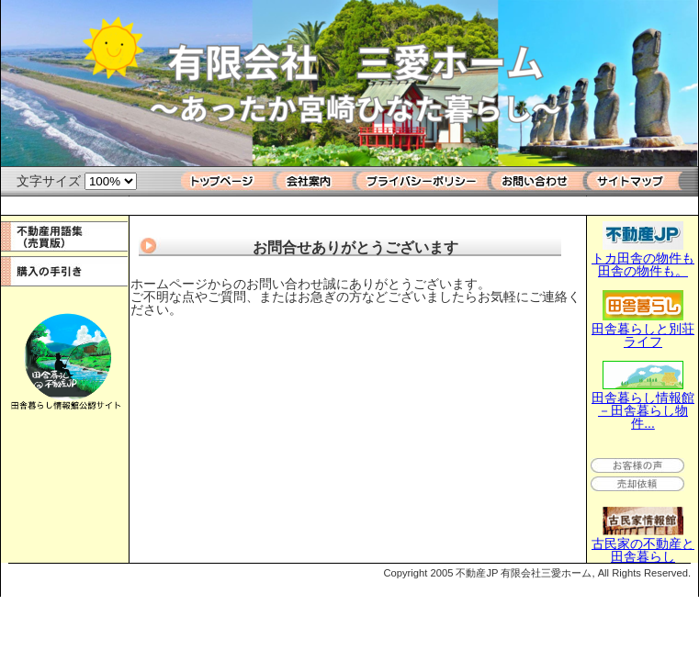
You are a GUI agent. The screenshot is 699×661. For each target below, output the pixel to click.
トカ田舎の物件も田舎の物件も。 (643, 258)
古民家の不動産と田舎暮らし (643, 543)
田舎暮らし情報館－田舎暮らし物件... (643, 404)
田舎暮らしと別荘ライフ (643, 328)
